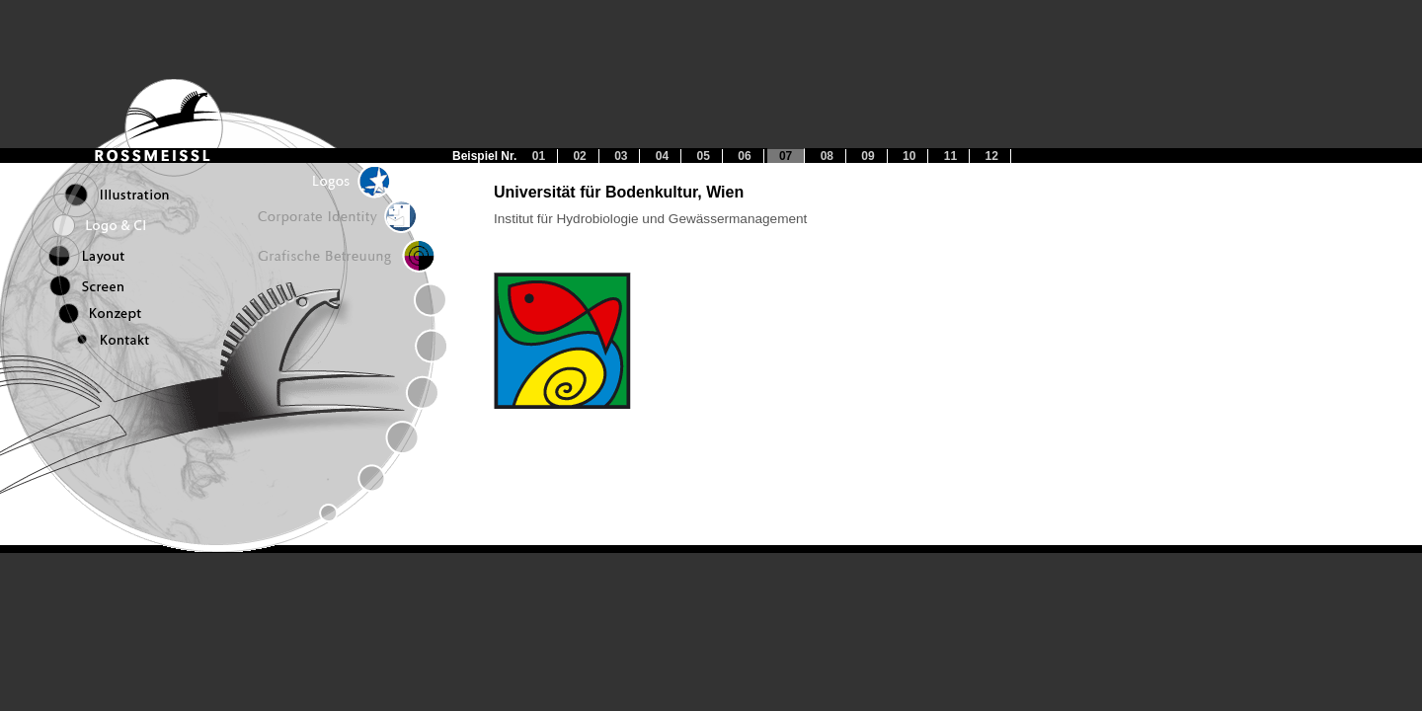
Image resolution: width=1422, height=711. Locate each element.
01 (538, 156)
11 (950, 156)
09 (867, 156)
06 (744, 156)
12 (991, 156)
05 (703, 156)
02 (579, 156)
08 (827, 156)
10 (909, 156)
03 (620, 156)
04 (662, 156)
